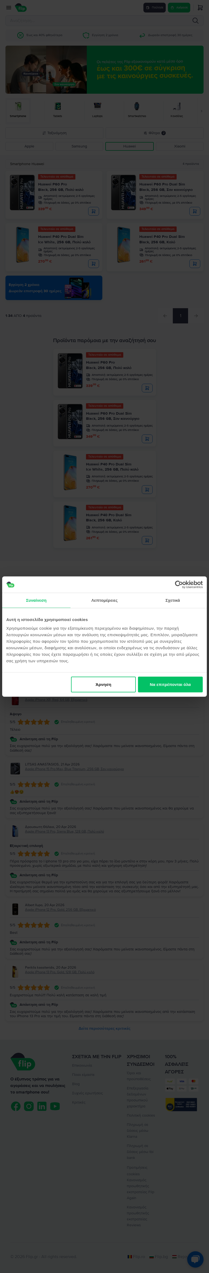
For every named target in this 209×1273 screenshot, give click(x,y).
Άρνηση (103, 684)
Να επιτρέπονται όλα (170, 684)
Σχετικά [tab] (172, 600)
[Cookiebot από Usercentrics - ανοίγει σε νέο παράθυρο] (179, 585)
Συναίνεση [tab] (36, 600)
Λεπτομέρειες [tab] (104, 600)
